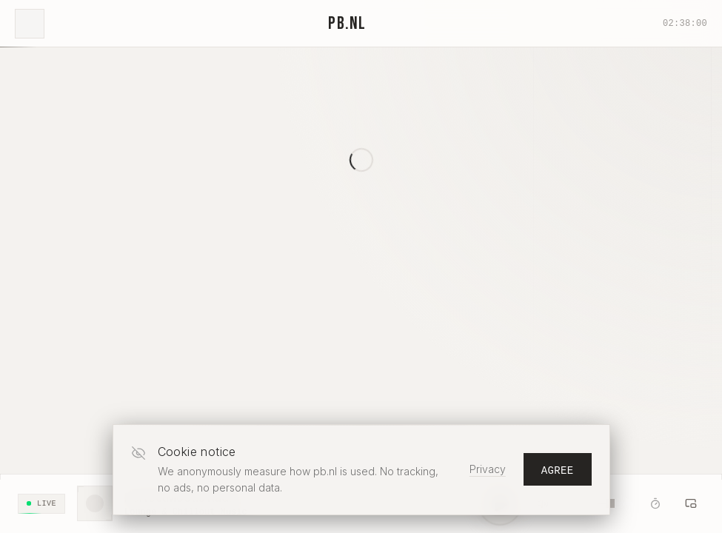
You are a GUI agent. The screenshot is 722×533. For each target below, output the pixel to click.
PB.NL (347, 23)
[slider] (610, 503)
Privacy (487, 469)
